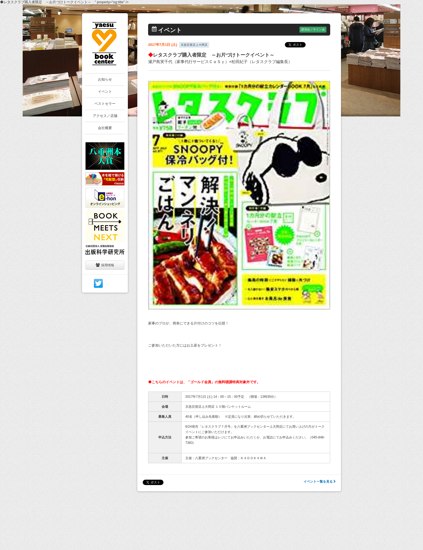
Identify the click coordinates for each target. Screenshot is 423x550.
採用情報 (105, 265)
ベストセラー (104, 104)
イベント (105, 91)
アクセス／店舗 (105, 116)
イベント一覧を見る (319, 481)
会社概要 (105, 128)
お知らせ (105, 79)
